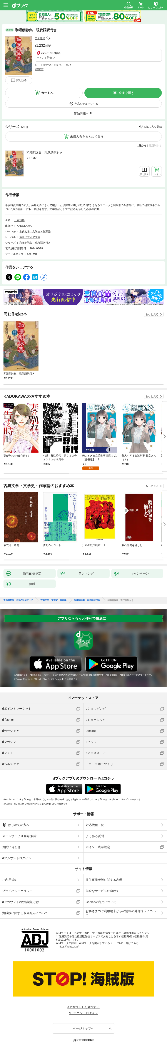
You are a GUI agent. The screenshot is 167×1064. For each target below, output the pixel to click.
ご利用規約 (9, 880)
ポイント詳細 (44, 57)
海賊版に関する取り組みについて (25, 913)
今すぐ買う (126, 93)
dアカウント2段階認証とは (20, 902)
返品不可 (39, 69)
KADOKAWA (24, 225)
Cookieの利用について (101, 902)
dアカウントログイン (16, 858)
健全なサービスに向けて (102, 891)
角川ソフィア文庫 (29, 237)
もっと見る (152, 314)
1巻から (142, 145)
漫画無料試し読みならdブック (18, 600)
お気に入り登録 (153, 126)
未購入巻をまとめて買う (87, 136)
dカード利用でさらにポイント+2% (52, 65)
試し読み (21, 80)
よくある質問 (95, 836)
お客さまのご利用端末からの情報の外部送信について (121, 913)
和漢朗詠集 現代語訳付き (44, 152)
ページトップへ (83, 1028)
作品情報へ (81, 113)
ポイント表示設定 (98, 847)
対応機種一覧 (95, 825)
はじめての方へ (15, 825)
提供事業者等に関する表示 (104, 880)
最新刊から (155, 145)
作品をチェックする (86, 103)
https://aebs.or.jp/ (68, 946)
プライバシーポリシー (17, 891)
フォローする (48, 38)
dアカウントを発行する (83, 1007)
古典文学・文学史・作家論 (35, 231)
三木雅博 (40, 38)
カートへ (47, 93)
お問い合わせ (11, 847)
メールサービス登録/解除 (19, 836)
